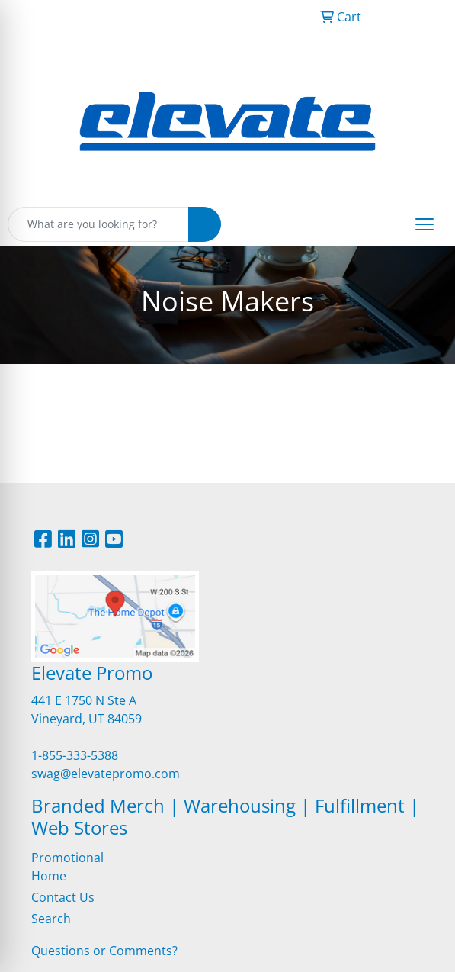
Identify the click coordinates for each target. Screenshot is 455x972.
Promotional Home (67, 866)
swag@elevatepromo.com (105, 773)
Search (51, 918)
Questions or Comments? (104, 950)
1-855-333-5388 (74, 755)
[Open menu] (424, 224)
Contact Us (63, 897)
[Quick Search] (98, 224)
